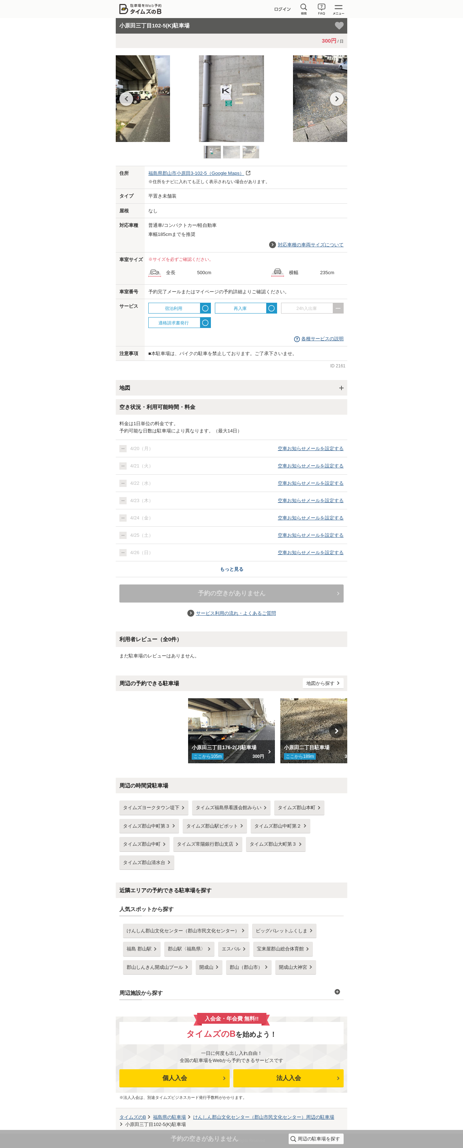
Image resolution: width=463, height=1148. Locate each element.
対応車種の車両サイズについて (311, 244)
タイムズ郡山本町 (296, 807)
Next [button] (337, 99)
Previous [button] (126, 99)
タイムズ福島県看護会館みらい (229, 807)
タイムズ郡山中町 (142, 844)
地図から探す (320, 683)
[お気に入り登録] (339, 25)
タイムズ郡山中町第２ (277, 826)
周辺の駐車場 (263, 1117)
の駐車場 (169, 1117)
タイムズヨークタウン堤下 (151, 807)
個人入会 (174, 1078)
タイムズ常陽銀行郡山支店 (205, 844)
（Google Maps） (196, 173)
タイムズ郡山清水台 (144, 862)
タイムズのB (132, 1117)
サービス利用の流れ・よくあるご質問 (236, 613)
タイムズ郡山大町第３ (273, 844)
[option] (231, 100)
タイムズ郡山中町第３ (146, 826)
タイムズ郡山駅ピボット (212, 826)
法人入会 (288, 1078)
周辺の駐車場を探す (319, 1138)
